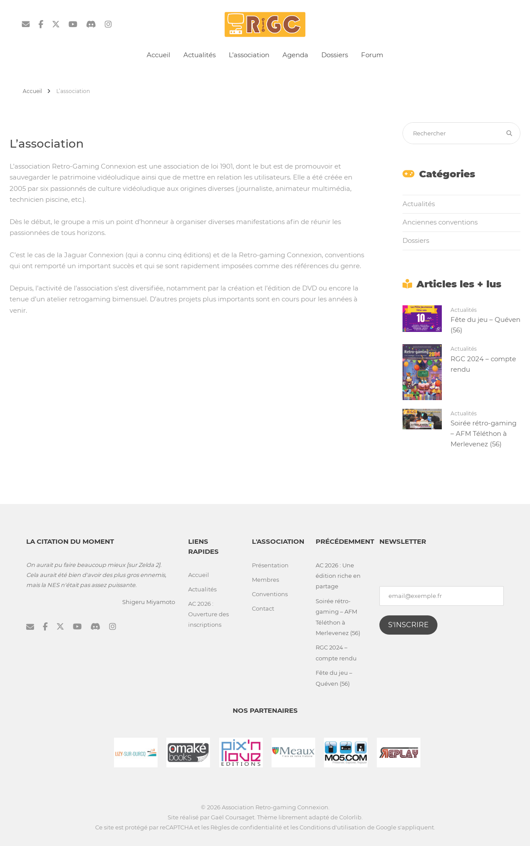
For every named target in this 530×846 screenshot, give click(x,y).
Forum (372, 55)
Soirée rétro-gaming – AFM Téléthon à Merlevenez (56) (483, 433)
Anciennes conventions (440, 222)
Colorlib (350, 817)
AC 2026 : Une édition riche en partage (338, 576)
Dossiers (334, 55)
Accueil (158, 55)
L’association (249, 55)
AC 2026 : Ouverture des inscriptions (208, 614)
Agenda (295, 55)
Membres (265, 579)
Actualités (199, 55)
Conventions (270, 593)
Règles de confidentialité (246, 827)
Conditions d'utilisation (332, 827)
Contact (263, 608)
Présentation (270, 565)
